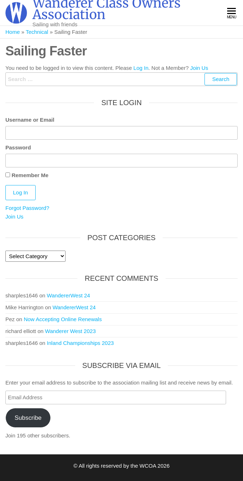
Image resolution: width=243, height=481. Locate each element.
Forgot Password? (27, 208)
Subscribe (27, 417)
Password (18, 147)
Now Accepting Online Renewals (63, 319)
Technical (37, 32)
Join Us (199, 68)
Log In (141, 68)
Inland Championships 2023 (80, 343)
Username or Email (29, 120)
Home (12, 32)
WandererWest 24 (68, 295)
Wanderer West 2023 (70, 331)
